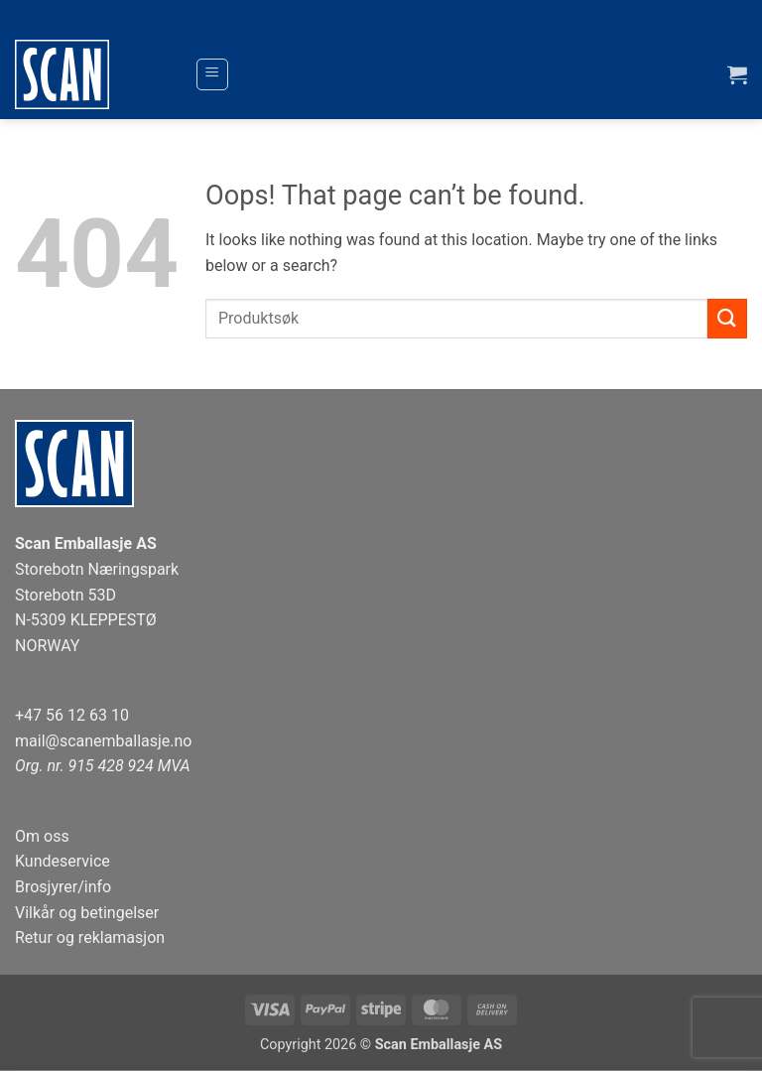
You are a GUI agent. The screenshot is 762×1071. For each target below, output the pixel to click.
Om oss (42, 836)
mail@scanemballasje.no (103, 741)
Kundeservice (62, 861)
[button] (212, 74)
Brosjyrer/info (63, 886)
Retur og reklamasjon (90, 937)
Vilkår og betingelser (87, 912)
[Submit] (727, 318)
